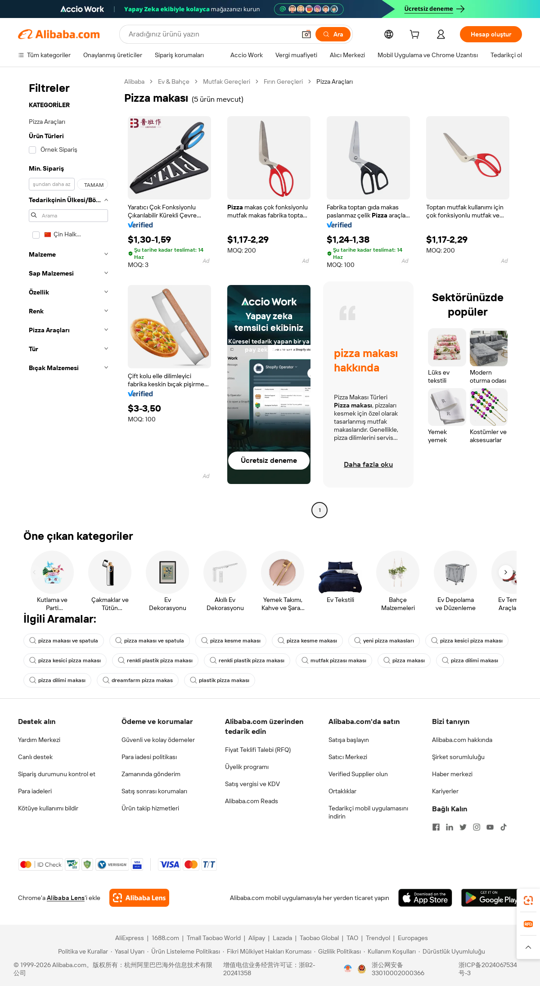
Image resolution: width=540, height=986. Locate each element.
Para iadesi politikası (149, 756)
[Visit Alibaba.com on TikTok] (504, 827)
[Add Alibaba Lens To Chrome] (139, 898)
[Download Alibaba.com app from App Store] (425, 898)
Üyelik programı (247, 766)
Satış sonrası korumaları (154, 791)
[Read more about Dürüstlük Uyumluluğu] (451, 951)
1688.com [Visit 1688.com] (165, 937)
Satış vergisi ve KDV (252, 783)
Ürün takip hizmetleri (150, 808)
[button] (306, 34)
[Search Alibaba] (211, 34)
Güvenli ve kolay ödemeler (158, 739)
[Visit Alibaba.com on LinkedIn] (450, 827)
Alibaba (134, 81)
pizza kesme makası (231, 640)
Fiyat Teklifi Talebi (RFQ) (258, 749)
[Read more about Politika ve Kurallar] (81, 951)
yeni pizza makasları (384, 640)
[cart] (416, 35)
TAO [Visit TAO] (352, 937)
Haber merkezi (452, 774)
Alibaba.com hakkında (462, 739)
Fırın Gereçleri (283, 81)
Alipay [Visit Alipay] (256, 937)
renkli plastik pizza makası (155, 660)
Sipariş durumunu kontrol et (56, 774)
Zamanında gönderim (151, 774)
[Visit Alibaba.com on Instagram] (476, 827)
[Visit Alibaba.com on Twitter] (463, 827)
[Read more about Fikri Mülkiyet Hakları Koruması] (267, 951)
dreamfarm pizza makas (138, 680)
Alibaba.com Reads (251, 801)
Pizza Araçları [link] (334, 81)
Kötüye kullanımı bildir (48, 808)
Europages (413, 937)
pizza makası (404, 660)
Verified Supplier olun (358, 774)
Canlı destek (35, 756)
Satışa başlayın (348, 739)
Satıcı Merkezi (347, 756)
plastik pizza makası (219, 680)
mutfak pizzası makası (334, 660)
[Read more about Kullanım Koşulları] (390, 951)
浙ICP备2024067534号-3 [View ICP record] (488, 969)
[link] (528, 900)
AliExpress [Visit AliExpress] (129, 937)
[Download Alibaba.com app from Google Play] (491, 898)
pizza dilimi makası (470, 660)
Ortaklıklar (342, 791)
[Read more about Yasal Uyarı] (127, 951)
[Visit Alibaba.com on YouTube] (490, 827)
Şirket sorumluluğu (458, 756)
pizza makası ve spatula (63, 640)
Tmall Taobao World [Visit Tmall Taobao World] (214, 937)
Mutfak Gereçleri (226, 81)
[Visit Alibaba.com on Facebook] (436, 827)
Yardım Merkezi (39, 739)
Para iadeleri (35, 791)
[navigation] (68, 297)
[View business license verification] (348, 968)
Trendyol (378, 937)
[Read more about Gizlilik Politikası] (337, 951)
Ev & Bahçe (173, 81)
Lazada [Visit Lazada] (282, 937)
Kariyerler (445, 791)
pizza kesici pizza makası (467, 640)
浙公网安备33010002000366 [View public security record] (398, 969)
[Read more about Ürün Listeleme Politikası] (183, 951)
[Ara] (333, 34)
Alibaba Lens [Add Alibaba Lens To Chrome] (66, 897)
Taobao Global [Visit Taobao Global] (319, 937)
